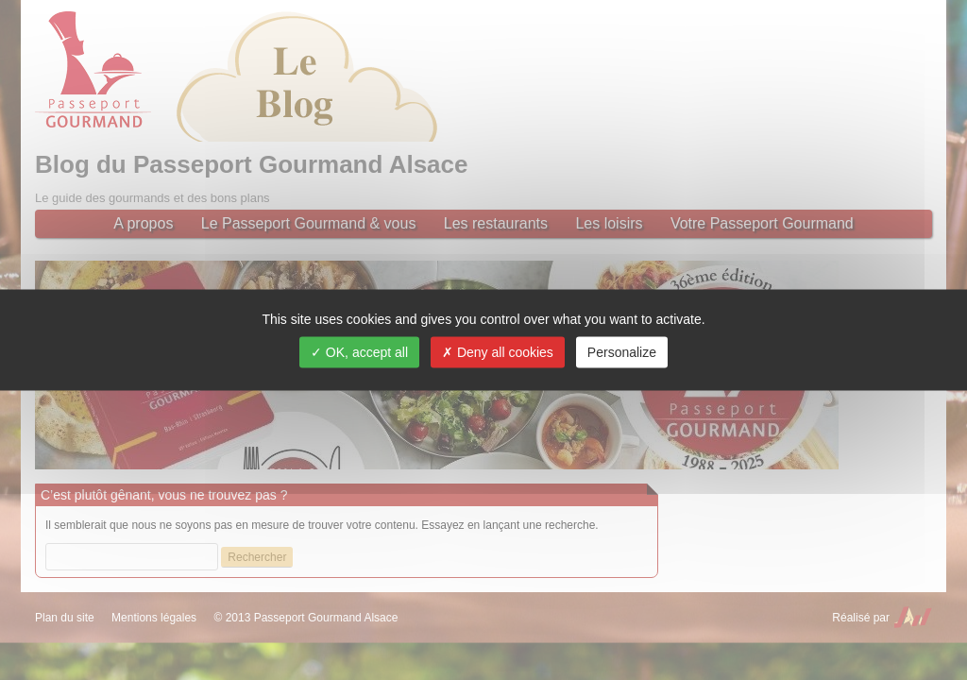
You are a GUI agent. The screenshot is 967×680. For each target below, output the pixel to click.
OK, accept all (359, 352)
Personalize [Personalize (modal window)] (621, 352)
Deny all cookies (497, 352)
